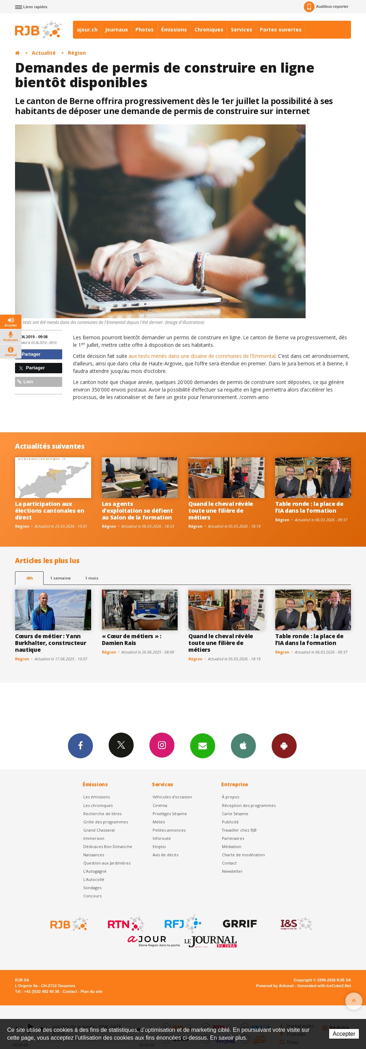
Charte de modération (243, 854)
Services (241, 29)
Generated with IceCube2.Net (324, 986)
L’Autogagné (95, 871)
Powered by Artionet (275, 986)
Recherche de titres (102, 813)
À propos (230, 796)
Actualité (44, 52)
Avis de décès (165, 854)
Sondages (92, 887)
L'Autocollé (93, 879)
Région (77, 52)
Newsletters (202, 745)
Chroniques (208, 29)
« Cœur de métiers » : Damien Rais (132, 639)
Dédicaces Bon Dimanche (107, 846)
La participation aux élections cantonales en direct (49, 510)
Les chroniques (98, 805)
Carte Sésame (235, 813)
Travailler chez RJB (239, 830)
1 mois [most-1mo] (91, 578)
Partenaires (233, 838)
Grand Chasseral (99, 830)
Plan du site (91, 991)
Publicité (230, 821)
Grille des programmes (105, 821)
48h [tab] (29, 578)
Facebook (80, 745)
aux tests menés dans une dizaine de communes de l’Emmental (202, 356)
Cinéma (160, 805)
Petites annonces (169, 830)
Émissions (174, 29)
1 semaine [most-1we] (60, 578)
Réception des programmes (249, 805)
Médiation (231, 846)
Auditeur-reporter (326, 6)
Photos (144, 29)
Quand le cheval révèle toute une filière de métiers (220, 510)
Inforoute (162, 838)
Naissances (93, 854)
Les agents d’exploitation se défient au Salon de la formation (137, 510)
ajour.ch (87, 29)
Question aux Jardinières (106, 863)
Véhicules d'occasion (172, 796)
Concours (92, 895)
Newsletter (232, 871)
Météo (159, 821)
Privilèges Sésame (170, 813)
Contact (229, 863)
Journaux (116, 29)
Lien (25, 381)
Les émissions (96, 796)
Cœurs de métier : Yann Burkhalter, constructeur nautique (50, 643)
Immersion (93, 838)
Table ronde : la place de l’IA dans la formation (309, 507)
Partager (28, 354)
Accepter (344, 1034)
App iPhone (243, 745)
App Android (284, 745)
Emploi (159, 846)
